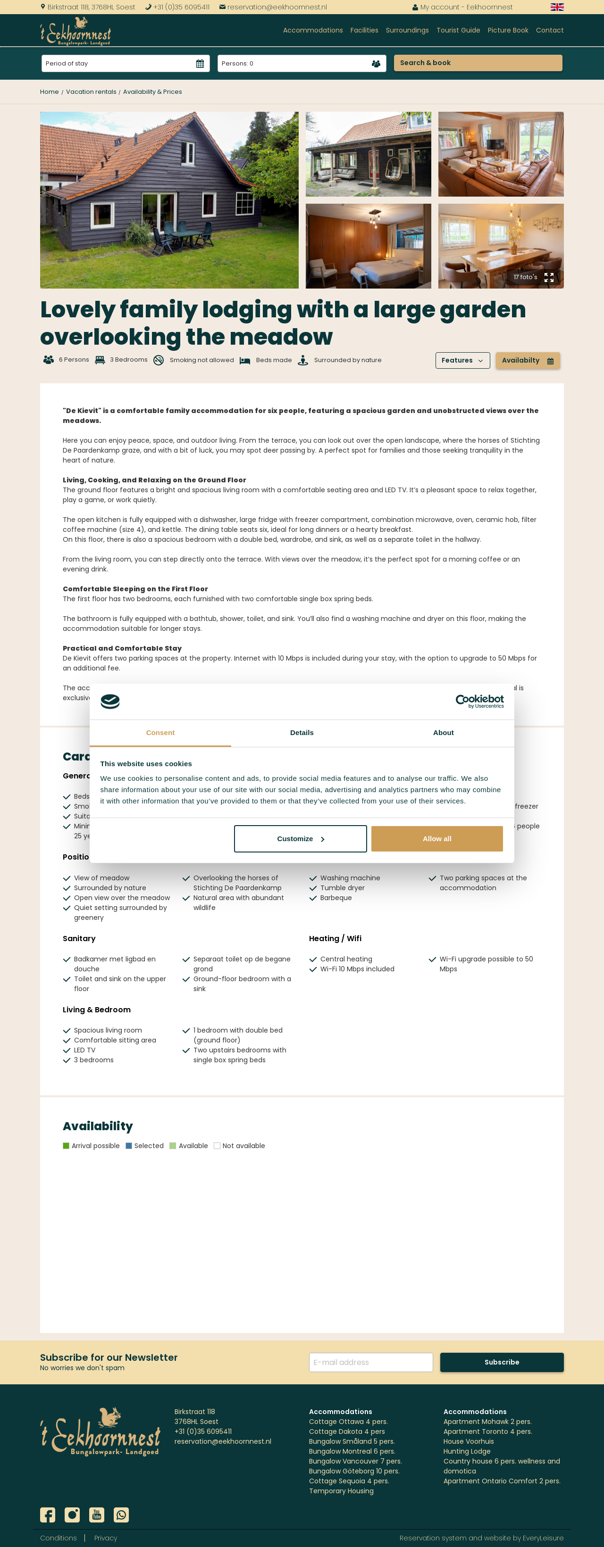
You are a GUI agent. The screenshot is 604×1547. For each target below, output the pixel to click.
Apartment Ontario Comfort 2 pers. (502, 1481)
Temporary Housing (341, 1491)
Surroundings (407, 30)
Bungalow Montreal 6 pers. (352, 1451)
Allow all (437, 839)
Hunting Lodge (467, 1451)
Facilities (364, 30)
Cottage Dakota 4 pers (347, 1431)
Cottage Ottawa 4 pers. (348, 1421)
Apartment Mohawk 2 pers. (488, 1421)
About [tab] (443, 732)
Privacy (105, 1538)
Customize (301, 839)
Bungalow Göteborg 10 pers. (354, 1471)
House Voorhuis (469, 1441)
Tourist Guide (458, 30)
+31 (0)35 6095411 (177, 7)
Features (462, 360)
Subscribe (502, 1362)
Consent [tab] (160, 732)
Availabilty (528, 360)
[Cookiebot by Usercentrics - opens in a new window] (462, 702)
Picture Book (508, 30)
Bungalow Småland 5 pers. (352, 1441)
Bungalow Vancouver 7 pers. (355, 1461)
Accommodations (313, 30)
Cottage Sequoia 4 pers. (349, 1481)
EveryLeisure (543, 1538)
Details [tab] (302, 732)
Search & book (425, 62)
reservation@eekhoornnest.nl (273, 7)
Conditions (58, 1538)
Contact (550, 30)
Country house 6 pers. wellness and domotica (502, 1466)
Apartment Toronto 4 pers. (488, 1431)
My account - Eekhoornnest (462, 7)
